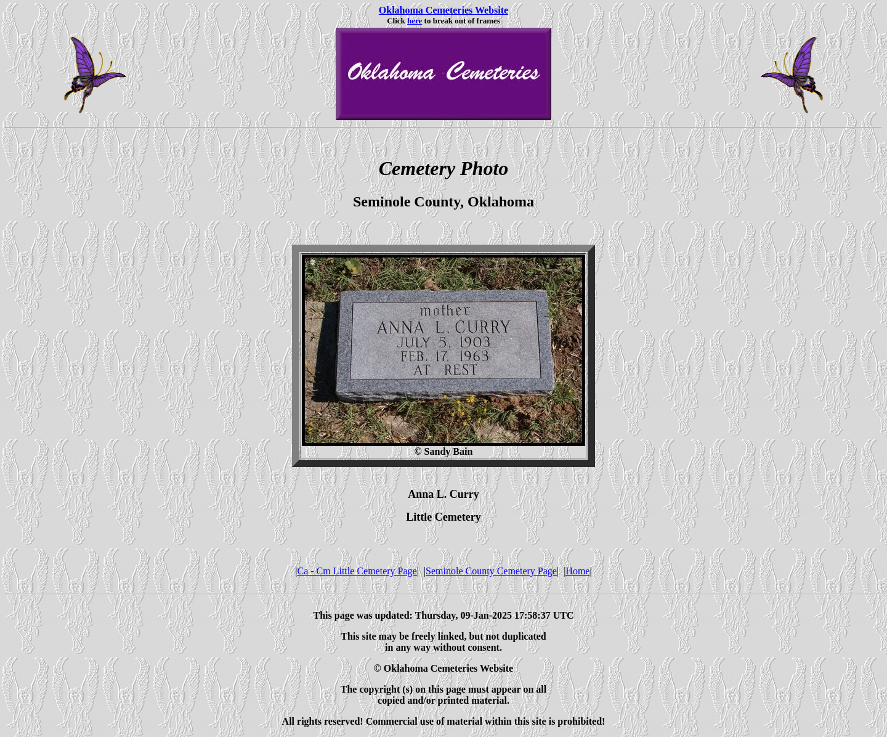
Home (577, 571)
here (414, 20)
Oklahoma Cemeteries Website (443, 10)
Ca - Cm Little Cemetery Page (357, 571)
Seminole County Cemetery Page (491, 571)
